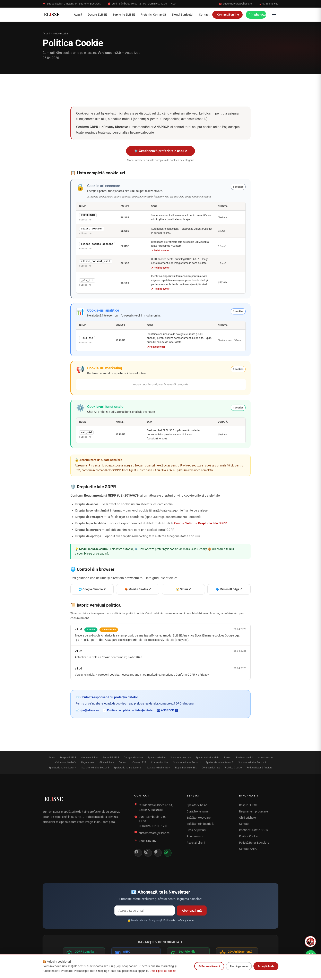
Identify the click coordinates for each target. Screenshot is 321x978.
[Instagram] (148, 852)
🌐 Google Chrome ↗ (92, 588)
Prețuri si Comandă (153, 14)
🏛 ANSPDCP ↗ (167, 709)
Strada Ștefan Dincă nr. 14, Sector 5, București (74, 3)
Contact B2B (139, 762)
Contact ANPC (248, 848)
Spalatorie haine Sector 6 (127, 767)
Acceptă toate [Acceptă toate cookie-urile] (266, 969)
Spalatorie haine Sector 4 (62, 767)
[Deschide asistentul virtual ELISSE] (310, 941)
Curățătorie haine (133, 757)
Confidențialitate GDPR (253, 829)
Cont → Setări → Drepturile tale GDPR (200, 523)
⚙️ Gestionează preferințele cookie (160, 151)
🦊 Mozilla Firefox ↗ (137, 588)
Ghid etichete (106, 762)
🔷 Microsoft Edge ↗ (229, 588)
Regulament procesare (253, 810)
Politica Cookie (233, 767)
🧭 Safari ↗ (183, 588)
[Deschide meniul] (273, 14)
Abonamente (265, 757)
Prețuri (227, 757)
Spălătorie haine (156, 757)
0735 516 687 (270, 3)
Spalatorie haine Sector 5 (95, 767)
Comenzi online (159, 762)
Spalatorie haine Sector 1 (187, 762)
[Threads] (158, 852)
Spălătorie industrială (207, 757)
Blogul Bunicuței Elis (186, 767)
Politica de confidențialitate (178, 920)
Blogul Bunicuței (182, 14)
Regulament (88, 762)
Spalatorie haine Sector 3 (252, 762)
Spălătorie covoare (180, 757)
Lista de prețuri (196, 829)
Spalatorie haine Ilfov (158, 767)
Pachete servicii (244, 757)
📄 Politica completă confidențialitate (128, 709)
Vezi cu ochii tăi (89, 757)
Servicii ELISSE (111, 757)
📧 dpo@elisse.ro (87, 709)
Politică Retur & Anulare (259, 767)
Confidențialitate (211, 767)
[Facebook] (138, 852)
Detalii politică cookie (163, 974)
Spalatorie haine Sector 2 (219, 762)
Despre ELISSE (97, 14)
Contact (204, 14)
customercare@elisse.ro (237, 3)
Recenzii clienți (196, 842)
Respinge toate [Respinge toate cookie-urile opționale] (239, 969)
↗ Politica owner (160, 250)
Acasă (78, 14)
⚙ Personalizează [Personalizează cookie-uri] (209, 969)
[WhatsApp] (256, 14)
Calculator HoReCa (65, 762)
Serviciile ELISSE (124, 14)
